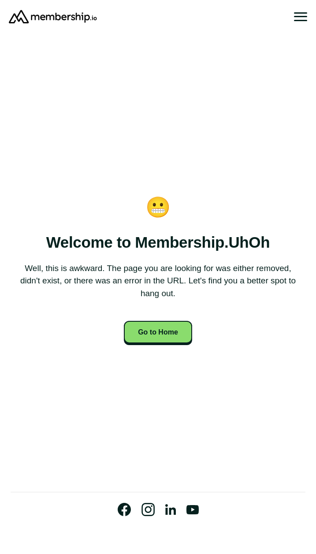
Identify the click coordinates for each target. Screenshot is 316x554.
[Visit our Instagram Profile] (148, 509)
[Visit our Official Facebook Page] (124, 509)
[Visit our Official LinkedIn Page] (170, 509)
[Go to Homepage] (53, 17)
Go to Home (158, 332)
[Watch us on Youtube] (192, 509)
